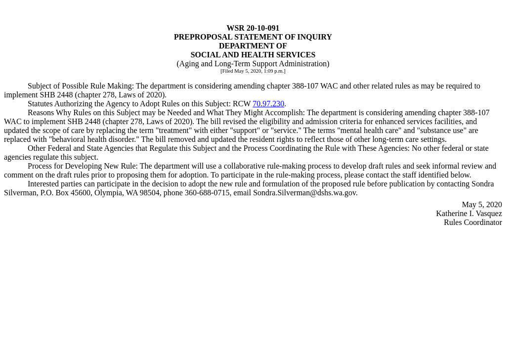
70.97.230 (268, 103)
